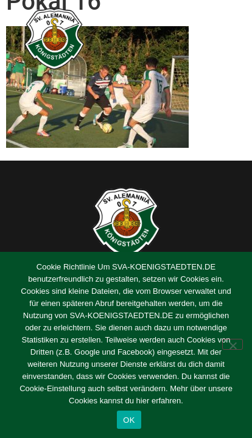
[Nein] (232, 344)
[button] (228, 38)
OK (129, 420)
